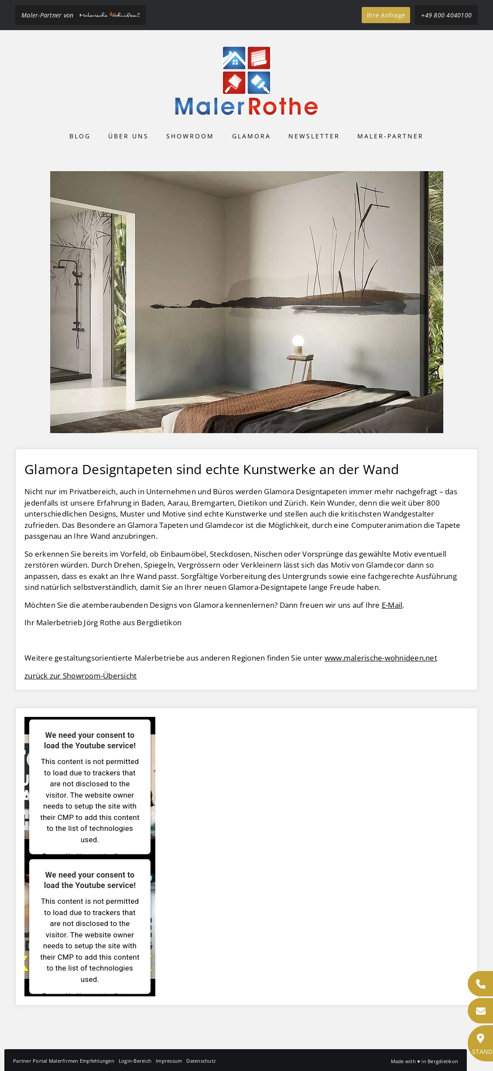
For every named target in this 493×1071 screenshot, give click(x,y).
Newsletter (314, 136)
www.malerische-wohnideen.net (381, 658)
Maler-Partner (390, 136)
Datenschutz (201, 1060)
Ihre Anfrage (386, 15)
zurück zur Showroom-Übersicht (80, 676)
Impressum (169, 1060)
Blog (80, 136)
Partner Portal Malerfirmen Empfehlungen (63, 1060)
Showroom (190, 136)
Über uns (128, 136)
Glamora (251, 136)
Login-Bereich (135, 1060)
